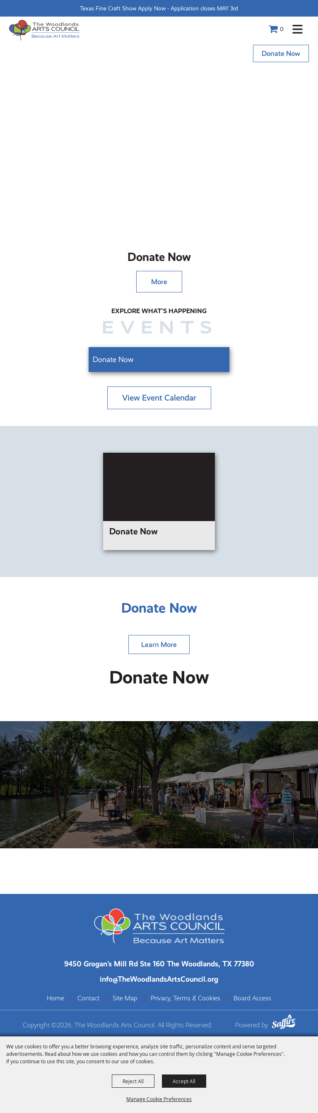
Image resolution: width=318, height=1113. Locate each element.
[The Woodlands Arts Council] (44, 30)
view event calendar (159, 398)
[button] (297, 29)
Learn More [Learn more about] (159, 644)
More (159, 282)
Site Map (125, 998)
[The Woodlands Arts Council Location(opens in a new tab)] (159, 963)
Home (55, 998)
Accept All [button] (184, 1081)
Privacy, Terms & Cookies (185, 998)
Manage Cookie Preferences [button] (159, 1099)
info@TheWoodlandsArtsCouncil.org (159, 979)
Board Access (252, 998)
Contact (88, 998)
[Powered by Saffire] (283, 1023)
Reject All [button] (133, 1081)
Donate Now (281, 53)
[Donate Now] (159, 501)
